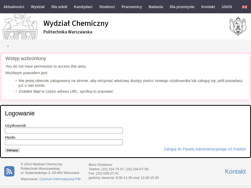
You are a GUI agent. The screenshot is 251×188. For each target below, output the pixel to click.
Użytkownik (15, 126)
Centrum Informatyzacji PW (60, 179)
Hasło (10, 137)
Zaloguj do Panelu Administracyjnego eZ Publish (205, 149)
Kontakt (235, 171)
